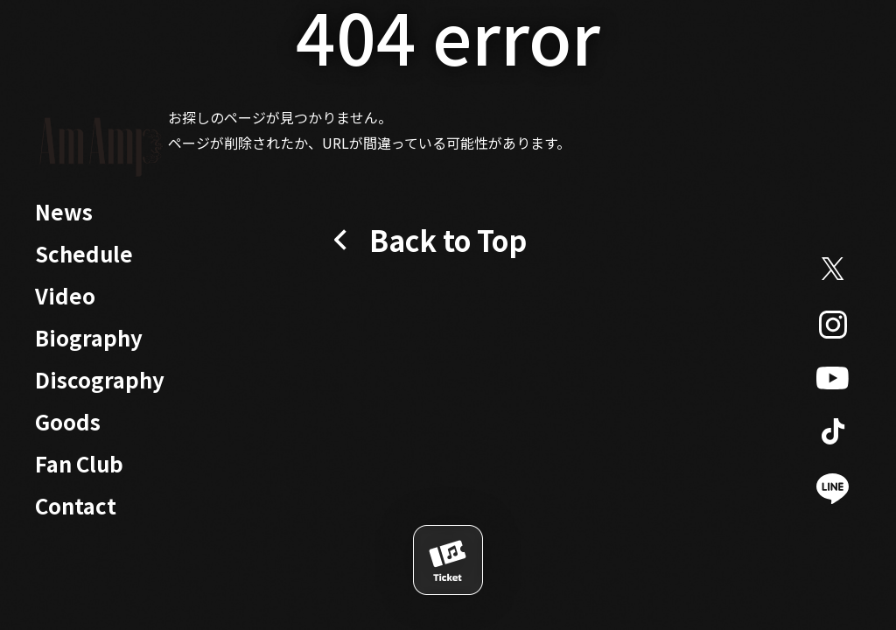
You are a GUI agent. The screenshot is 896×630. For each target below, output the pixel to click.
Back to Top (448, 240)
